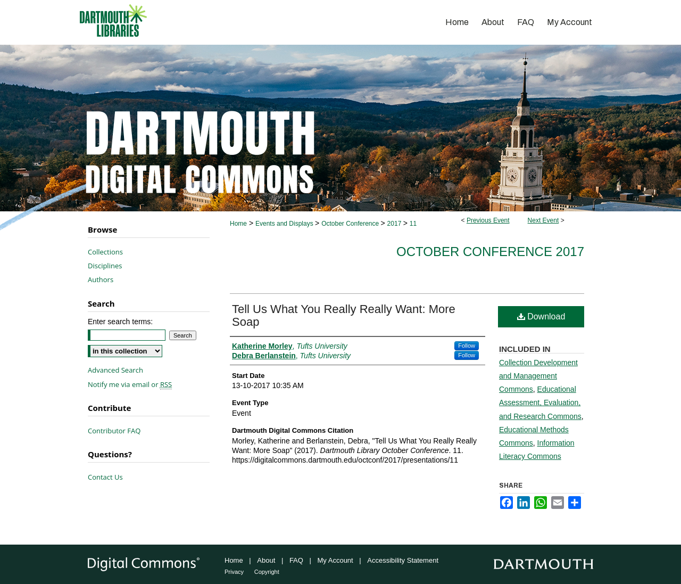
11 (413, 223)
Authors (100, 279)
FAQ (296, 560)
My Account (335, 560)
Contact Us (105, 477)
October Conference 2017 (490, 251)
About (266, 560)
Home (238, 223)
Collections (105, 252)
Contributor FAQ (114, 430)
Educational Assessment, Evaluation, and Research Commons (540, 402)
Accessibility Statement (402, 560)
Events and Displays (285, 223)
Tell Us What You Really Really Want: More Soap (343, 315)
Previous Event (488, 220)
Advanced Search (115, 370)
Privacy (234, 572)
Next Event (543, 220)
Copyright (266, 572)
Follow (466, 345)
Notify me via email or (130, 384)
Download (541, 316)
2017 (395, 223)
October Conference (350, 223)
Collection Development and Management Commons (538, 375)
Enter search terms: (120, 321)
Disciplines (105, 265)
